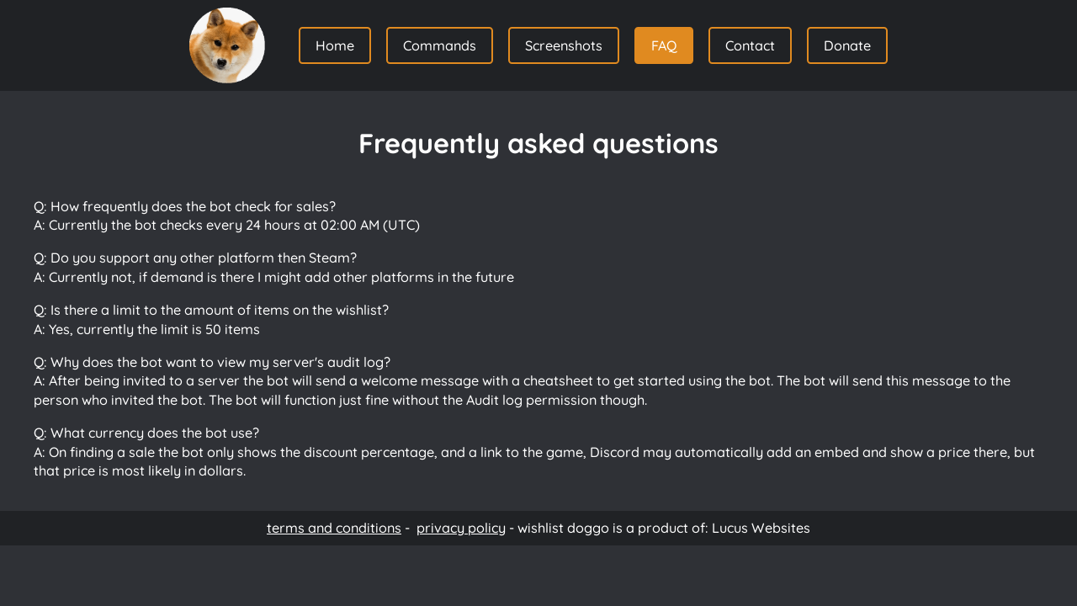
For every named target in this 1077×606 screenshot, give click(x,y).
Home (335, 45)
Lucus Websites (761, 527)
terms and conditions (334, 527)
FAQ (663, 45)
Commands (439, 45)
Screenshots (563, 45)
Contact (750, 45)
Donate (847, 45)
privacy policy (461, 527)
